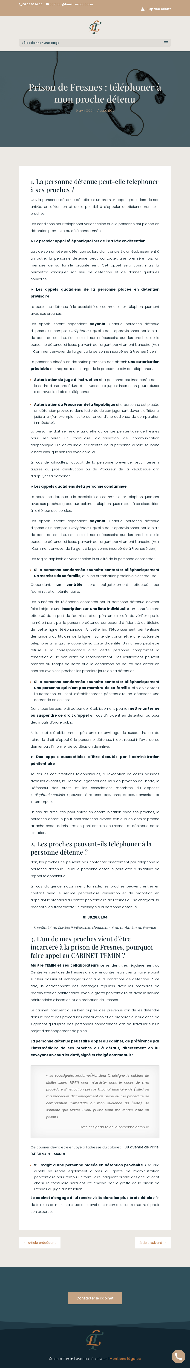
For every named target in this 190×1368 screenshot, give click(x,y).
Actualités (105, 110)
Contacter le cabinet (95, 1298)
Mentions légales (125, 1358)
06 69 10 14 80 (32, 4)
